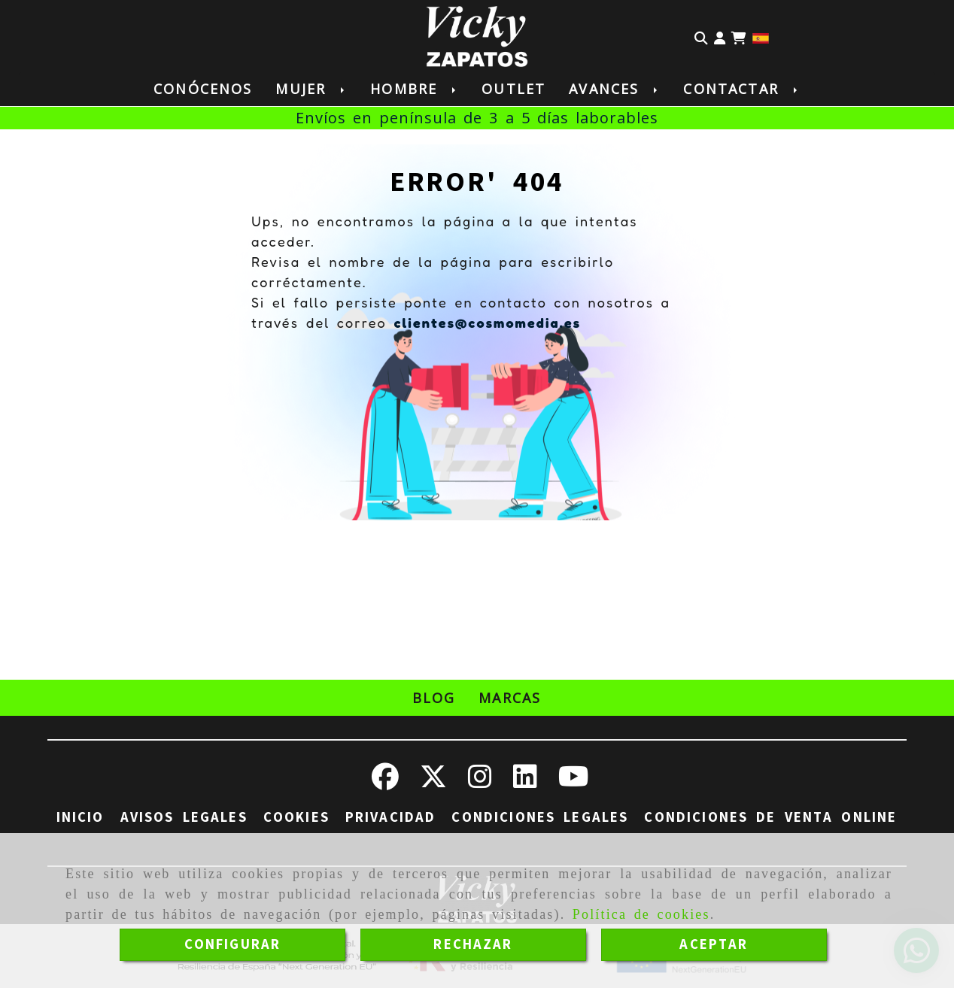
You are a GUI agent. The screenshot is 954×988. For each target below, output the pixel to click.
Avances (614, 89)
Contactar (741, 89)
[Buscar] (701, 37)
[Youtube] (574, 782)
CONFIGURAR (232, 944)
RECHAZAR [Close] (472, 944)
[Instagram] (480, 782)
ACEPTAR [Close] (713, 944)
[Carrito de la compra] (738, 37)
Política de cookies (641, 914)
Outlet (513, 89)
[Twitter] (433, 782)
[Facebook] (385, 782)
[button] (719, 37)
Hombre (414, 89)
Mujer (311, 89)
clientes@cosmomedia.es (487, 322)
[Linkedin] (525, 782)
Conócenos (202, 89)
